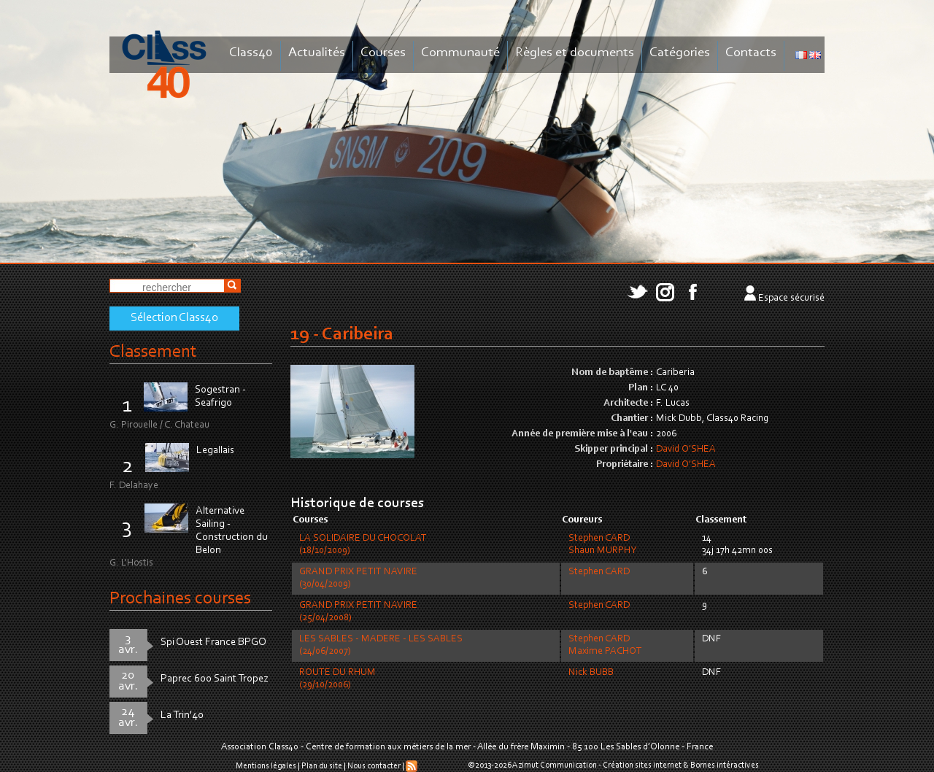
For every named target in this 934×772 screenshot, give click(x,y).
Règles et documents (574, 53)
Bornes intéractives (724, 765)
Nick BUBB (591, 673)
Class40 (251, 53)
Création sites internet (642, 765)
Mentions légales (266, 766)
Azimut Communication (554, 765)
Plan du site (321, 766)
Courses (383, 53)
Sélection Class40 (174, 318)
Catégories (679, 53)
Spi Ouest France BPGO (213, 642)
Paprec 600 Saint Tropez (215, 678)
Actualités (316, 53)
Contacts (750, 53)
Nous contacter (374, 766)
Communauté (460, 53)
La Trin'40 (182, 715)
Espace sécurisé (791, 298)
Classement (153, 352)
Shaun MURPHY (602, 551)
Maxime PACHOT (605, 651)
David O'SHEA (686, 449)
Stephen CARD (599, 538)
